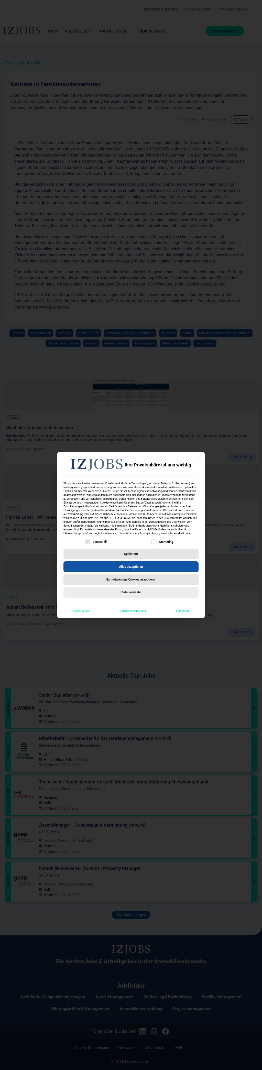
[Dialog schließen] (198, 458)
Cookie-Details (81, 611)
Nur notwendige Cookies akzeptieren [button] (131, 579)
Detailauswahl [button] (130, 592)
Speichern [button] (131, 554)
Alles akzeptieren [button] (131, 567)
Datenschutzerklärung (133, 611)
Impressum (183, 611)
